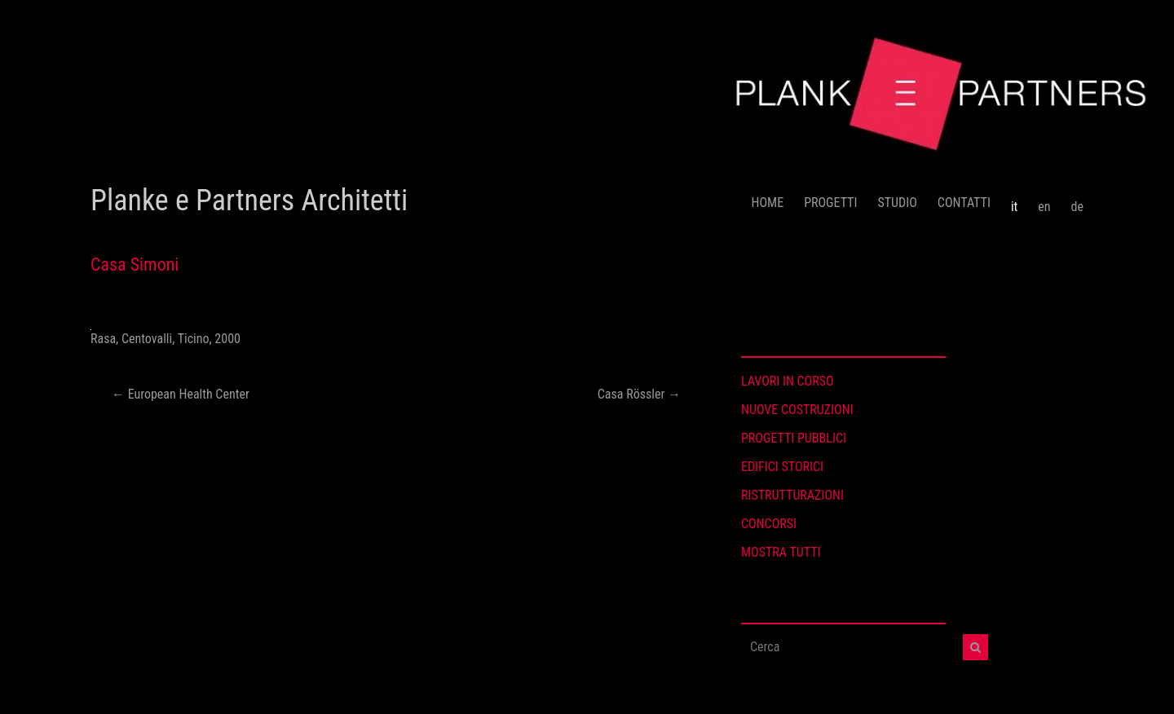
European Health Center (180, 394)
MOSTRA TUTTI (781, 552)
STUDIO (896, 202)
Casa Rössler (639, 394)
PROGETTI (830, 202)
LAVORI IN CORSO (787, 381)
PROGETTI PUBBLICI (793, 438)
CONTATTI (964, 202)
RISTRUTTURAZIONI (792, 495)
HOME (768, 202)
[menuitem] (1014, 200)
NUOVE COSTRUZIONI (797, 409)
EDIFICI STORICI (782, 466)
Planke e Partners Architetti (249, 200)
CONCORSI (769, 523)
